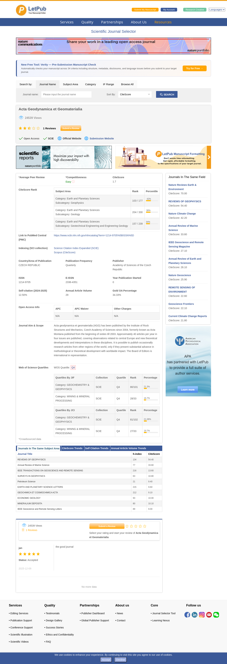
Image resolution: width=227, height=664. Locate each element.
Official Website (72, 138)
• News (119, 613)
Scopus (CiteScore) (64, 252)
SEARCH (166, 94)
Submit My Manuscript (145, 10)
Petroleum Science (26, 481)
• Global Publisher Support (94, 620)
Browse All (127, 84)
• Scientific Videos (19, 641)
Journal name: (30, 94)
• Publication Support (20, 620)
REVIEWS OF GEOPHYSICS (32, 459)
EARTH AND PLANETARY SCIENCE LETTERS (40, 487)
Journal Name (47, 84)
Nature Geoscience (179, 275)
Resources (163, 22)
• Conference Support (21, 627)
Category (90, 84)
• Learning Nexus (160, 620)
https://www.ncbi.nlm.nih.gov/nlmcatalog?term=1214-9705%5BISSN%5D (94, 235)
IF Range (108, 84)
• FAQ (47, 641)
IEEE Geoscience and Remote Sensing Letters (40, 509)
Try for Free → (194, 68)
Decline (120, 659)
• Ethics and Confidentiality (59, 634)
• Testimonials (52, 613)
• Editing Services (18, 613)
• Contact (120, 620)
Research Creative (195, 10)
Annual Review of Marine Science (33, 465)
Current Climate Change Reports (187, 316)
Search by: (26, 84)
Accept (106, 659)
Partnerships (112, 22)
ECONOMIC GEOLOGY (29, 498)
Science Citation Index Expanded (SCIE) (76, 248)
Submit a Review (106, 526)
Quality (87, 22)
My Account (169, 10)
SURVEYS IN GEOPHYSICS (31, 476)
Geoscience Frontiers (181, 304)
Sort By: (111, 94)
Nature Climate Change (182, 213)
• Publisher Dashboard (92, 613)
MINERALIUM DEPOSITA (30, 503)
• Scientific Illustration (20, 634)
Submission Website (102, 138)
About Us (139, 22)
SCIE (51, 138)
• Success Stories (54, 627)
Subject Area (70, 84)
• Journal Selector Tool (163, 613)
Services (67, 22)
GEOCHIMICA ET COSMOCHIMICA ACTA (38, 492)
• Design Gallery (53, 620)
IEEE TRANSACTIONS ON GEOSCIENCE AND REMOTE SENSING (50, 470)
